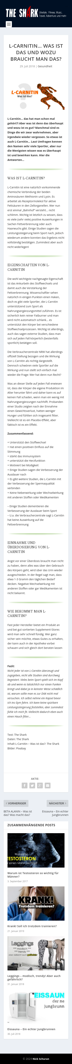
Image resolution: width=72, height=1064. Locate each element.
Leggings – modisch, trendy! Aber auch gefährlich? (34, 977)
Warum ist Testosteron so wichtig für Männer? (33, 874)
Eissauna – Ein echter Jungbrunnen (31, 1029)
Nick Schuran (41, 1059)
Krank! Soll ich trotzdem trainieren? (32, 926)
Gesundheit (45, 66)
